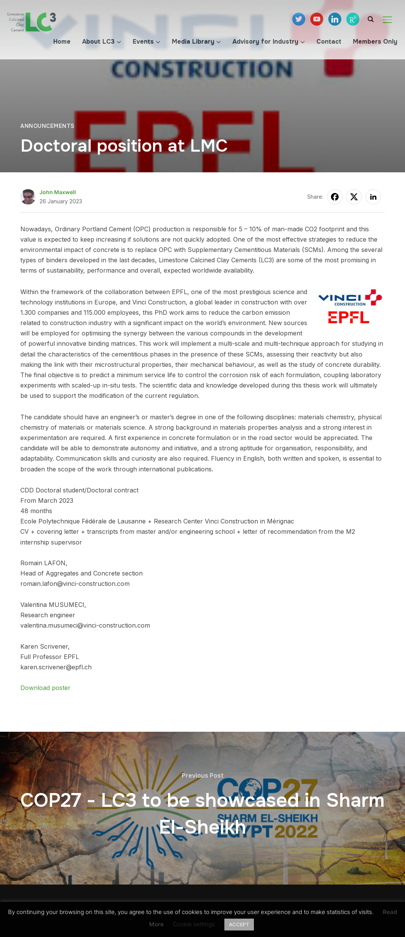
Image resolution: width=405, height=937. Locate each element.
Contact (328, 42)
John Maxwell (58, 192)
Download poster (45, 688)
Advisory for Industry (265, 42)
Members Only (375, 42)
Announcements (47, 126)
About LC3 (98, 42)
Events (143, 42)
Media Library (193, 42)
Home (62, 42)
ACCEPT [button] (239, 924)
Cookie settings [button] (194, 924)
